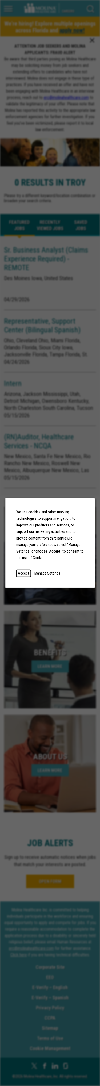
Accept (23, 573)
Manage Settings (47, 573)
